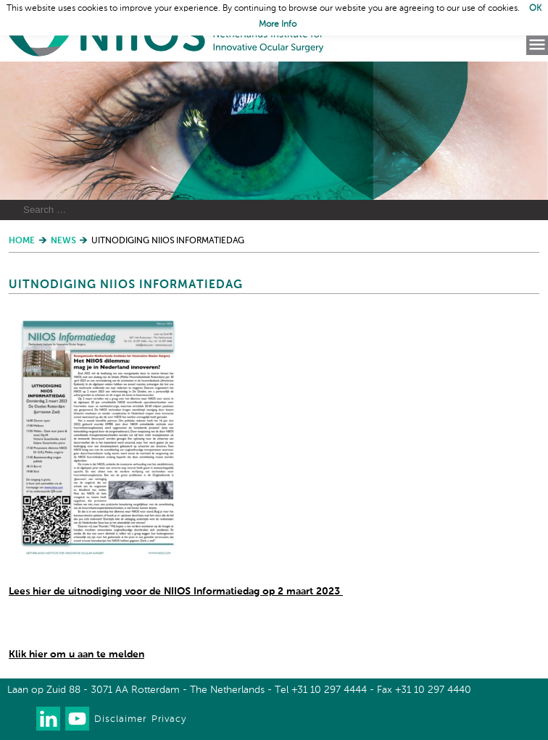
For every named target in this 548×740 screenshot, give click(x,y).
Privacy (168, 719)
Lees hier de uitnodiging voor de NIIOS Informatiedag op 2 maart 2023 (176, 591)
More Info (277, 24)
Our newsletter (19, 719)
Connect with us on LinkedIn (48, 719)
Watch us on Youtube (77, 719)
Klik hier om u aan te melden (76, 654)
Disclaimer (120, 719)
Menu (537, 45)
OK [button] (535, 8)
